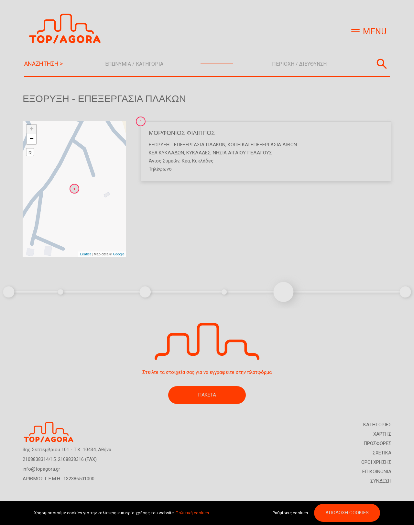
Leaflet (85, 254)
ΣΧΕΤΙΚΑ (382, 453)
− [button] (31, 139)
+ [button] (31, 129)
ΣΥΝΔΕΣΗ (380, 481)
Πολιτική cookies (192, 513)
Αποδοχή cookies (347, 513)
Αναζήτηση (382, 63)
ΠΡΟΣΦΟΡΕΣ (377, 443)
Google (119, 254)
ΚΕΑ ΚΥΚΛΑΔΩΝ (166, 153)
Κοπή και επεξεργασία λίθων (262, 145)
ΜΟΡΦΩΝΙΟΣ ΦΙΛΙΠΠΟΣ (182, 133)
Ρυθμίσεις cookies (290, 513)
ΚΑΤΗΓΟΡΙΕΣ (377, 425)
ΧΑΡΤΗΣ (382, 434)
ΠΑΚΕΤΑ (207, 395)
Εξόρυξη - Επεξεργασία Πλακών (187, 145)
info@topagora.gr (41, 469)
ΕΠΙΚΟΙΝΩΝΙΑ (376, 472)
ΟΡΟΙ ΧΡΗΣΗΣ (376, 462)
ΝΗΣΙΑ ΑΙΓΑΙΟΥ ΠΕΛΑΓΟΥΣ (242, 153)
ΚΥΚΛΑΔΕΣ (198, 153)
